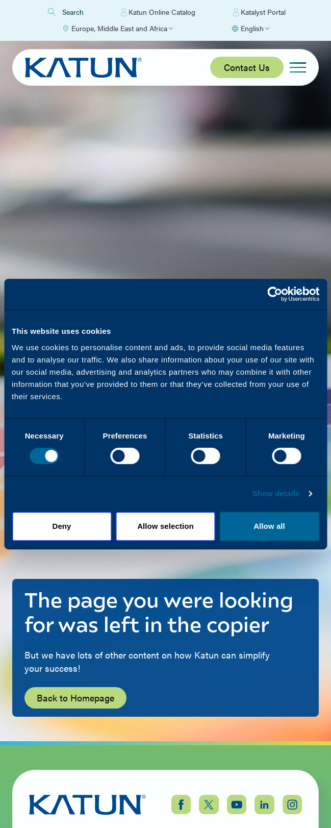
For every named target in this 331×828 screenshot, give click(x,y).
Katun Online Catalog (158, 12)
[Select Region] (117, 28)
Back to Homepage (75, 697)
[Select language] (250, 28)
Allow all (269, 526)
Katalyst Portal (259, 12)
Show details (276, 493)
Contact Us (247, 67)
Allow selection (165, 526)
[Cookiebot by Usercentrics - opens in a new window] (274, 294)
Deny (61, 526)
